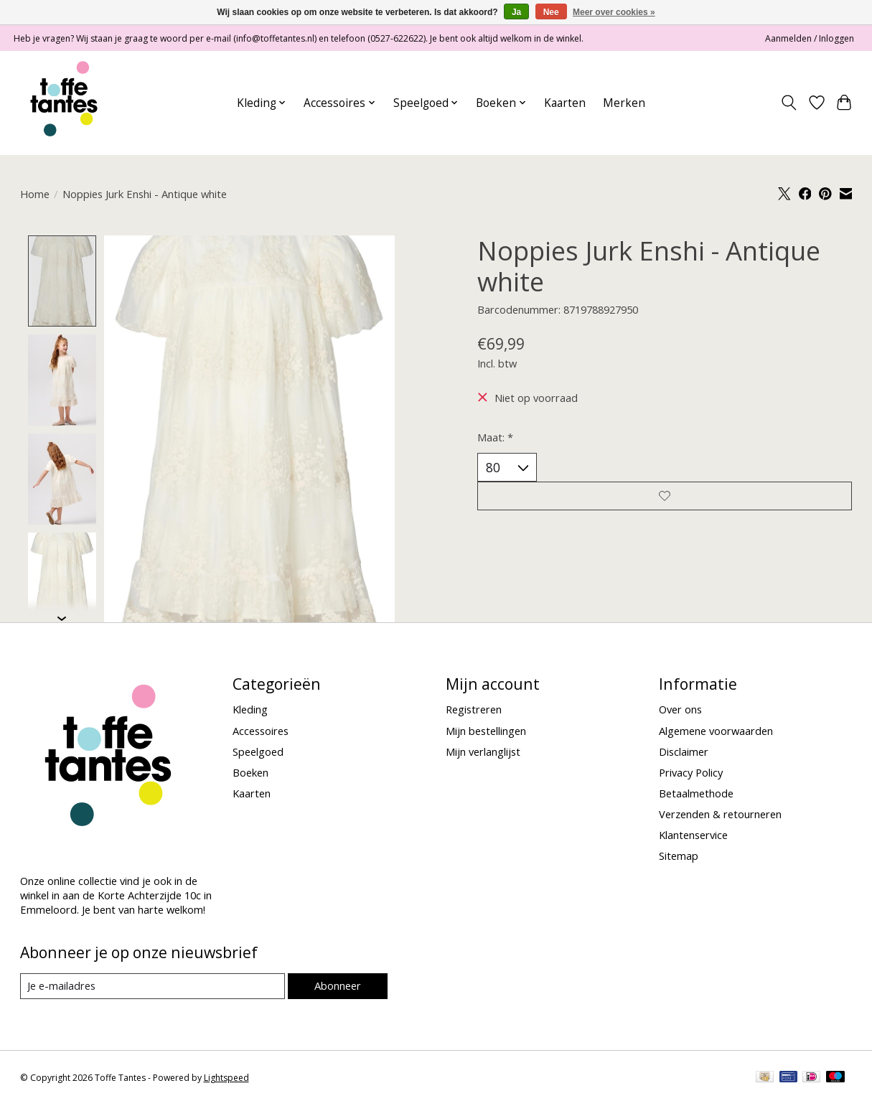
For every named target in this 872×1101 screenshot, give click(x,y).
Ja (516, 12)
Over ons (680, 710)
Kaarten (565, 103)
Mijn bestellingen (486, 731)
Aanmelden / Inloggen (809, 38)
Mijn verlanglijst (483, 752)
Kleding (250, 710)
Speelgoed (258, 752)
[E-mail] (152, 988)
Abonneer (337, 987)
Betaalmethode (696, 794)
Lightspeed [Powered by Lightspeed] (226, 1079)
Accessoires (261, 731)
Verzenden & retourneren (720, 815)
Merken (624, 103)
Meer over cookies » (614, 12)
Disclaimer (683, 752)
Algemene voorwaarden (716, 731)
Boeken (250, 774)
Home (35, 194)
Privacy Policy (691, 774)
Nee (551, 12)
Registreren (474, 710)
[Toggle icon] (788, 103)
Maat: (495, 437)
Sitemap (678, 857)
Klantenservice (693, 836)
